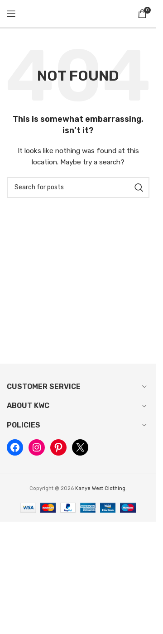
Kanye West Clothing (100, 488)
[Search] (78, 187)
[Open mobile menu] (11, 14)
